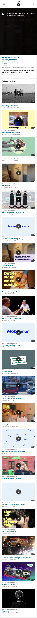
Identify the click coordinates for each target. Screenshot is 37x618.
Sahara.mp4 (6, 185)
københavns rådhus (29, 67)
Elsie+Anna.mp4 (7, 265)
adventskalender (6, 67)
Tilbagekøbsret (7, 371)
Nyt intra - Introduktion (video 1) (12, 239)
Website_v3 (6, 611)
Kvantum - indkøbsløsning (10, 159)
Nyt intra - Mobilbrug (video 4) (12, 345)
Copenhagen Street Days (10, 106)
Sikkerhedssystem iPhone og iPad (13, 212)
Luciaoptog (5, 425)
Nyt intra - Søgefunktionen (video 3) (13, 504)
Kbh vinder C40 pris (8, 584)
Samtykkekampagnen (9, 531)
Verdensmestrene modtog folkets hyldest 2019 (17, 558)
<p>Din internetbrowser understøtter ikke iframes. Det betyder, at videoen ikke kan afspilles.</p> (18, 31)
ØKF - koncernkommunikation (9, 62)
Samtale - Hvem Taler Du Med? (12, 318)
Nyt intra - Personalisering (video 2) (13, 451)
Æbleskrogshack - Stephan (11, 132)
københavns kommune (17, 67)
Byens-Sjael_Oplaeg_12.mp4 (11, 398)
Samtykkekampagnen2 (9, 292)
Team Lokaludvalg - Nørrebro (11, 478)
